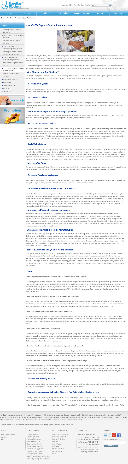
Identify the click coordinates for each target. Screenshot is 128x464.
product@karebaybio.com (89, 447)
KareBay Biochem (8, 435)
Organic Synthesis (33, 434)
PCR (54, 454)
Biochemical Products (10, 79)
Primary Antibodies (58, 439)
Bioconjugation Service (34, 444)
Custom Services (33, 430)
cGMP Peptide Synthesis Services (38, 456)
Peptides (55, 441)
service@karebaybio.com (89, 449)
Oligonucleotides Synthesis (36, 451)
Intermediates (57, 451)
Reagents (55, 446)
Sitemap (4, 437)
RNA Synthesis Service (35, 454)
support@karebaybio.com (89, 452)
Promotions (64, 13)
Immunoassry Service (34, 446)
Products (46, 13)
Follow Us (107, 430)
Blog (2, 440)
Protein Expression (33, 441)
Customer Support (82, 13)
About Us (100, 13)
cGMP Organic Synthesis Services (38, 459)
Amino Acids (56, 444)
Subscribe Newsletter (111, 439)
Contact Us (119, 13)
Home (9, 13)
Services (27, 13)
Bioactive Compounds (59, 437)
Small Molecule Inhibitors (60, 434)
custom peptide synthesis (74, 384)
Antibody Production (33, 439)
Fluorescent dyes (58, 449)
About (3, 430)
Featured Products (59, 430)
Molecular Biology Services (36, 449)
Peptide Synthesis (33, 437)
